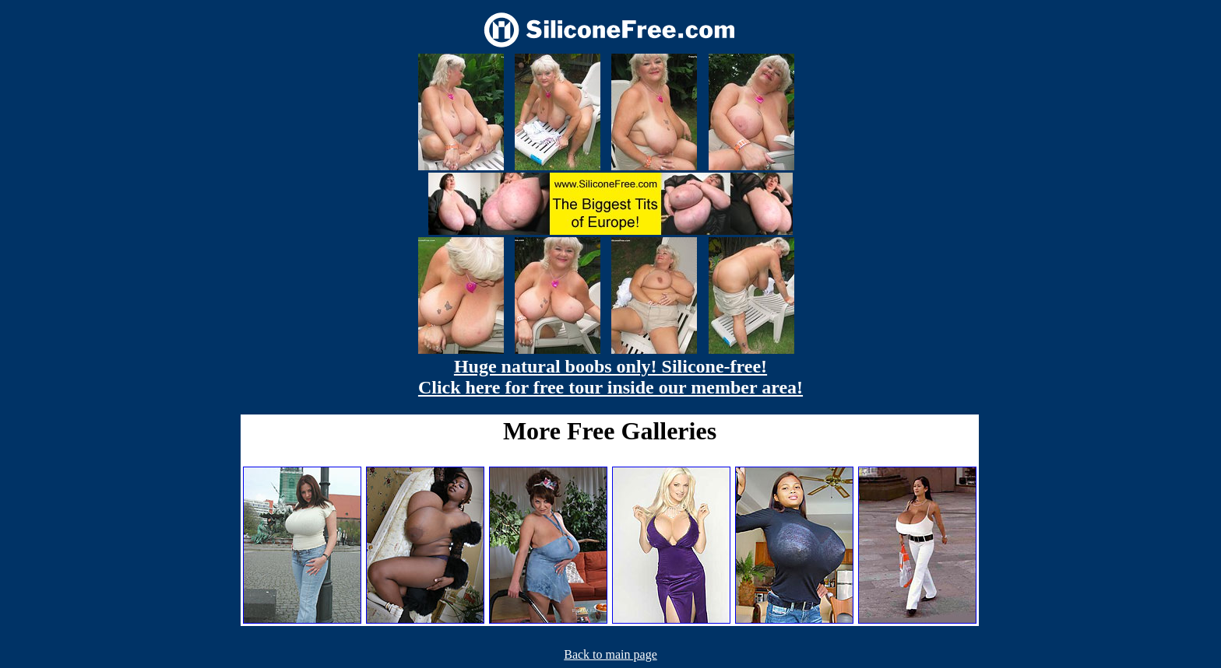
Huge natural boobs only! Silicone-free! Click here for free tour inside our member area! (610, 376)
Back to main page (610, 654)
